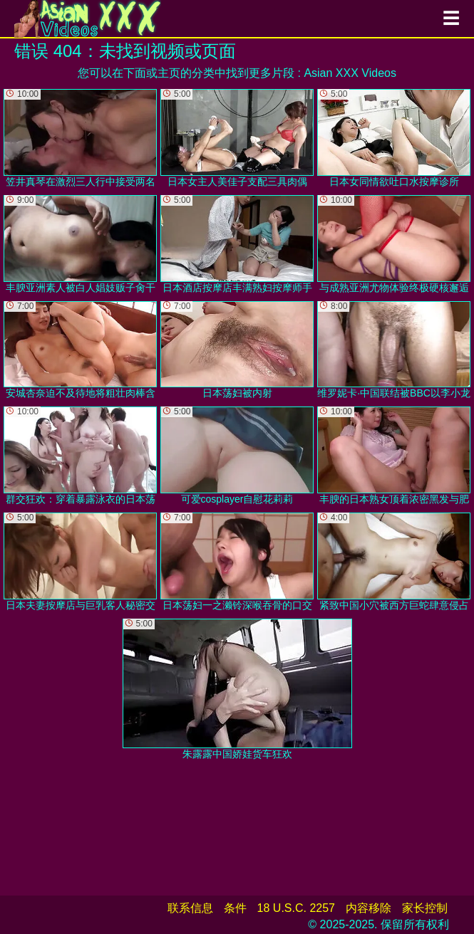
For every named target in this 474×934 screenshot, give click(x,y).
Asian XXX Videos (350, 73)
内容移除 (368, 908)
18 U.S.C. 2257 (296, 908)
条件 (235, 908)
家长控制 (425, 908)
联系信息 (190, 908)
